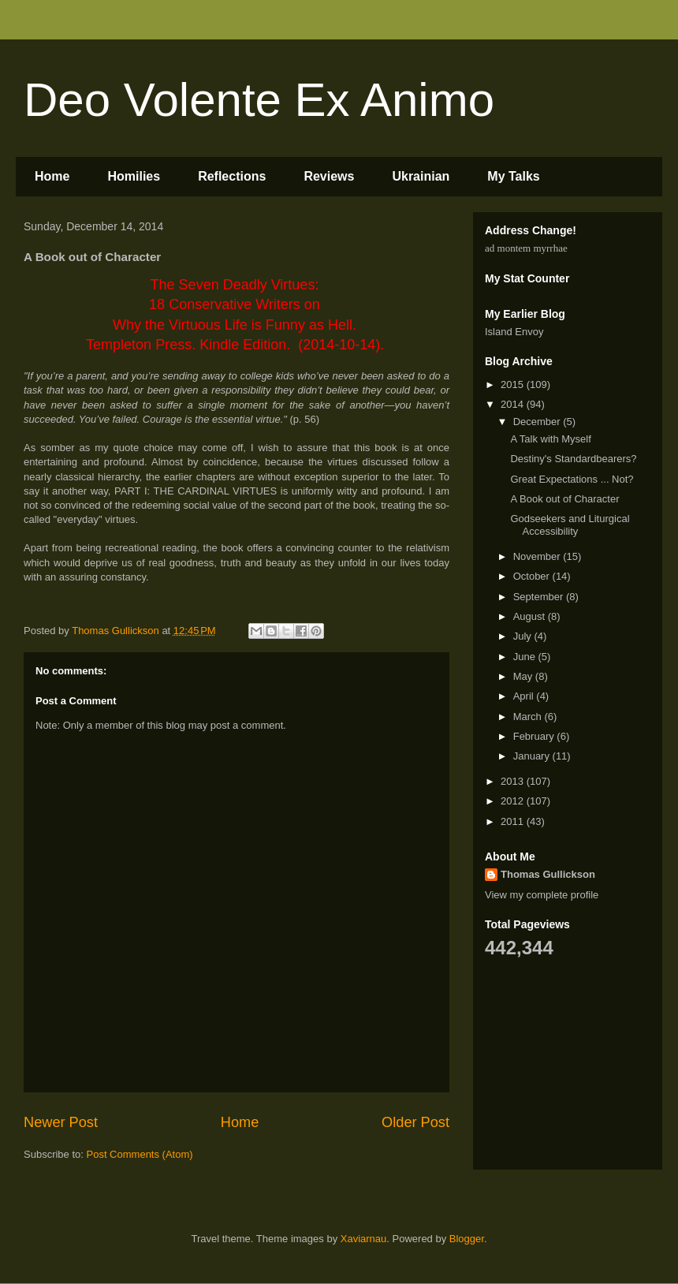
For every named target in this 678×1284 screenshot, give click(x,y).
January (533, 756)
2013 (514, 781)
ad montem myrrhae (526, 248)
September (539, 597)
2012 (514, 801)
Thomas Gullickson (548, 874)
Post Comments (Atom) (140, 1154)
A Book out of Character (564, 499)
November (538, 556)
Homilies (133, 176)
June (525, 657)
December (538, 421)
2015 (514, 384)
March (529, 716)
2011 (514, 821)
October (533, 576)
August (530, 616)
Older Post (415, 1122)
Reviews (329, 176)
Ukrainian (420, 176)
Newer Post (61, 1122)
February (535, 736)
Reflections (232, 176)
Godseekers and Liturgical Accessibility (569, 525)
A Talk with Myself (550, 439)
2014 (514, 404)
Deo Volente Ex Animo (259, 99)
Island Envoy (514, 332)
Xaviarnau (364, 1239)
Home (52, 176)
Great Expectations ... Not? (571, 479)
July (524, 636)
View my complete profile (541, 895)
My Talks (513, 176)
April (525, 696)
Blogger (466, 1239)
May (524, 676)
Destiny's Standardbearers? (573, 459)
